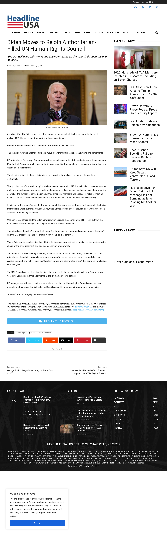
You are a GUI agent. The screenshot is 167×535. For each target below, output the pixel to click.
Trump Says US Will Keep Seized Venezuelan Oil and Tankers (143, 174)
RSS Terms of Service (83, 307)
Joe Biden (33, 333)
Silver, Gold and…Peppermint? (133, 262)
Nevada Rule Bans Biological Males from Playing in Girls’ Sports (36, 428)
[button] (156, 32)
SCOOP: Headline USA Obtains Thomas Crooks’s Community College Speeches (37, 400)
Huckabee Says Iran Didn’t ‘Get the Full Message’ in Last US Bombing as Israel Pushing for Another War (143, 196)
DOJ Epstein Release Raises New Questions (145, 123)
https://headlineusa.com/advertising (87, 310)
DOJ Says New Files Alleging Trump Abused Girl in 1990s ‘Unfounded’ (143, 92)
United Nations (45, 333)
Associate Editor (22, 66)
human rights (21, 333)
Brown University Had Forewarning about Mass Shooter (144, 138)
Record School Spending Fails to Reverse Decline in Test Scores (142, 155)
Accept (37, 523)
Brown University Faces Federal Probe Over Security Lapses (144, 109)
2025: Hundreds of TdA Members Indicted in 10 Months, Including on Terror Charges (136, 76)
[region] (37, 509)
